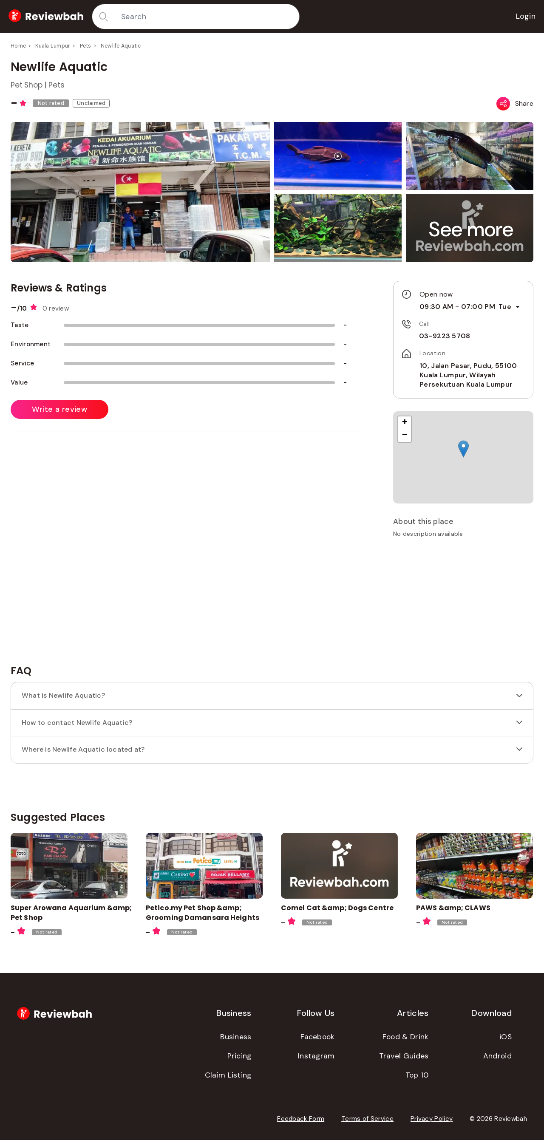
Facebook (317, 1036)
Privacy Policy (432, 1119)
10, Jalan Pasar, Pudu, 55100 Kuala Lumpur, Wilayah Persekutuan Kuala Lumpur (468, 375)
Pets (85, 45)
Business (235, 1036)
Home (18, 45)
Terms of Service (367, 1119)
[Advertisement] (463, 604)
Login (526, 16)
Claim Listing (228, 1075)
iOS (505, 1036)
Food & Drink (405, 1036)
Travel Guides (404, 1056)
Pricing (239, 1056)
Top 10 (417, 1075)
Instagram (316, 1056)
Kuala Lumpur (52, 45)
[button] (471, 229)
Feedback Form (300, 1119)
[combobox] (207, 16)
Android (497, 1056)
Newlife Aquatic (121, 45)
